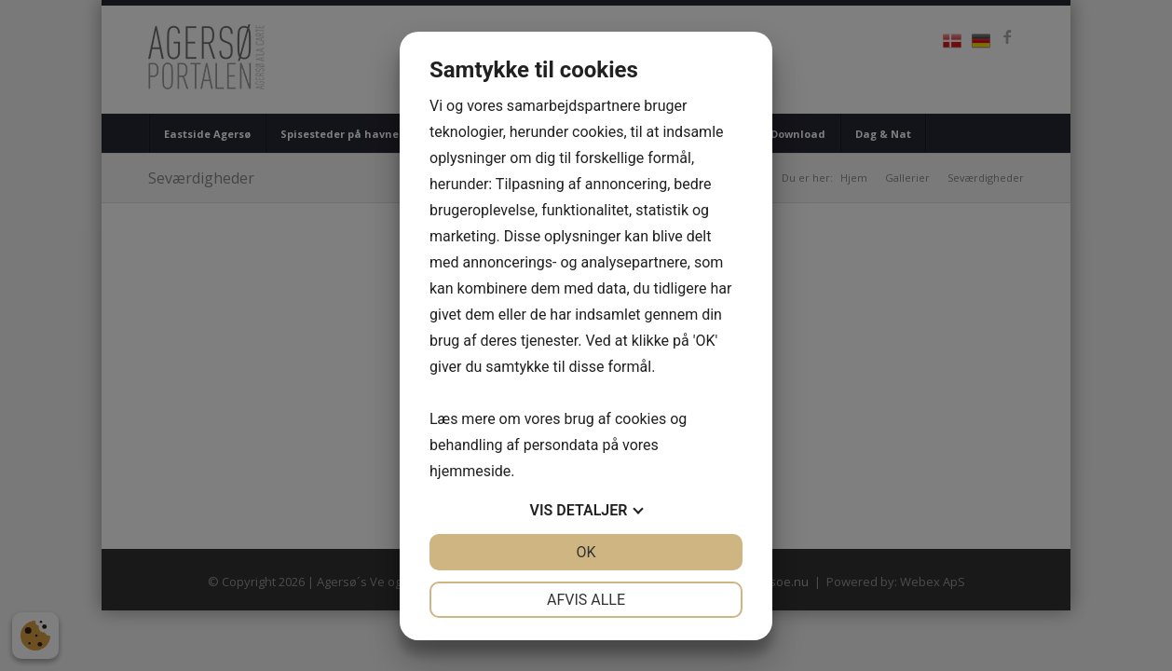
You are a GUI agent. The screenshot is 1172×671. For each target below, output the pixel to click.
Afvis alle (586, 600)
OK (585, 552)
